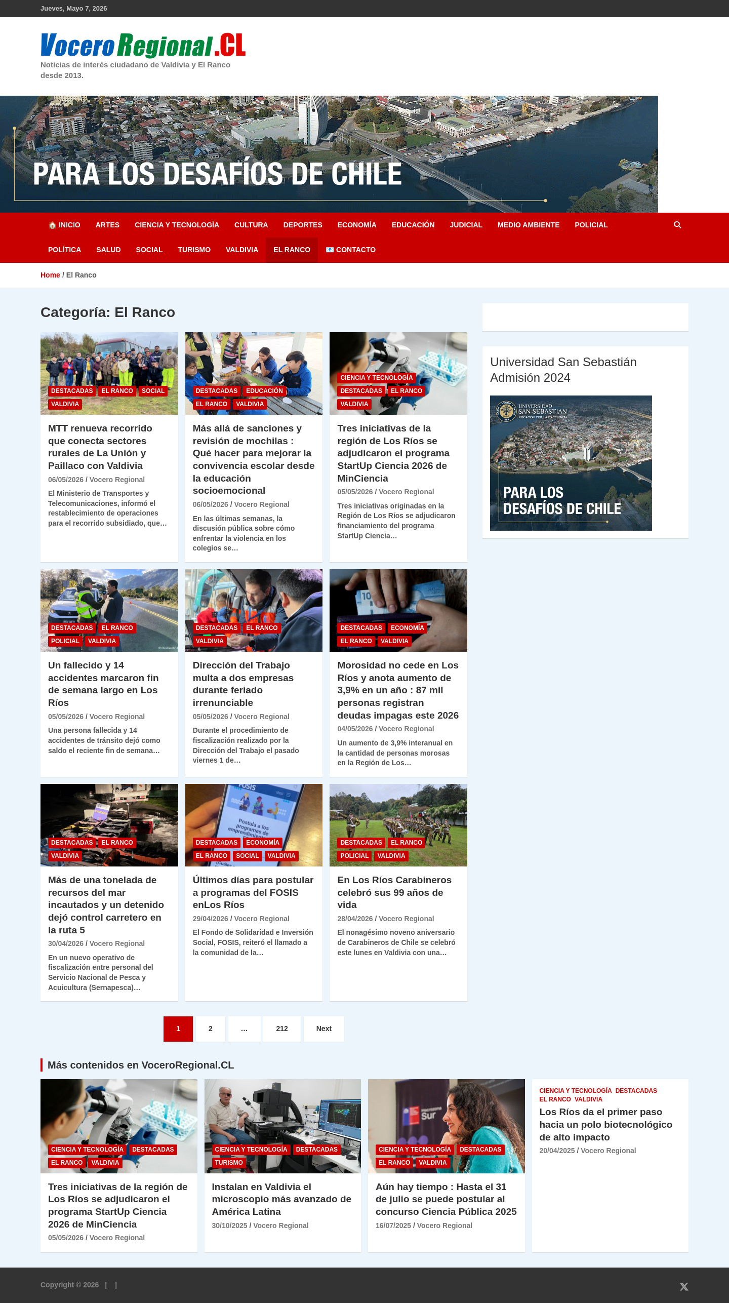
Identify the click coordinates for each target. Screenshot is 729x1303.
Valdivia (242, 250)
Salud (108, 250)
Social (149, 250)
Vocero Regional (117, 480)
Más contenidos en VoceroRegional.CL (141, 1065)
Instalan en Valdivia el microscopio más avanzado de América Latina (282, 1199)
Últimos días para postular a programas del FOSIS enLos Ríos (253, 892)
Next (324, 1028)
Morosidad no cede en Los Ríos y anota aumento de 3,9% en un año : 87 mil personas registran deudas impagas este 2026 (398, 690)
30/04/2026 (66, 943)
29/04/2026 (210, 919)
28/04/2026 (355, 919)
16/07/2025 (393, 1225)
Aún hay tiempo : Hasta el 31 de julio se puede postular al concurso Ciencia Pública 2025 (446, 1199)
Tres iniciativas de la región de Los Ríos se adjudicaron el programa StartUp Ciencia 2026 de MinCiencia (393, 453)
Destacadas (72, 390)
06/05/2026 (66, 480)
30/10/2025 (230, 1225)
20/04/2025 (557, 1151)
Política (64, 250)
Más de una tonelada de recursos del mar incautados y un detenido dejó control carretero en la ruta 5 (106, 905)
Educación (413, 225)
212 (282, 1028)
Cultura (251, 225)
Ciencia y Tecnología (177, 225)
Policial (591, 225)
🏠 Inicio (64, 225)
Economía (357, 225)
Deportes (303, 225)
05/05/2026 (355, 492)
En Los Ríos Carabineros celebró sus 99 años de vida (394, 892)
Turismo (194, 250)
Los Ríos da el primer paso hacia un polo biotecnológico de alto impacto (606, 1124)
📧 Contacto (351, 250)
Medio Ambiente (528, 225)
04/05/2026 (355, 729)
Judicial (466, 225)
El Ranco (291, 250)
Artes (107, 225)
